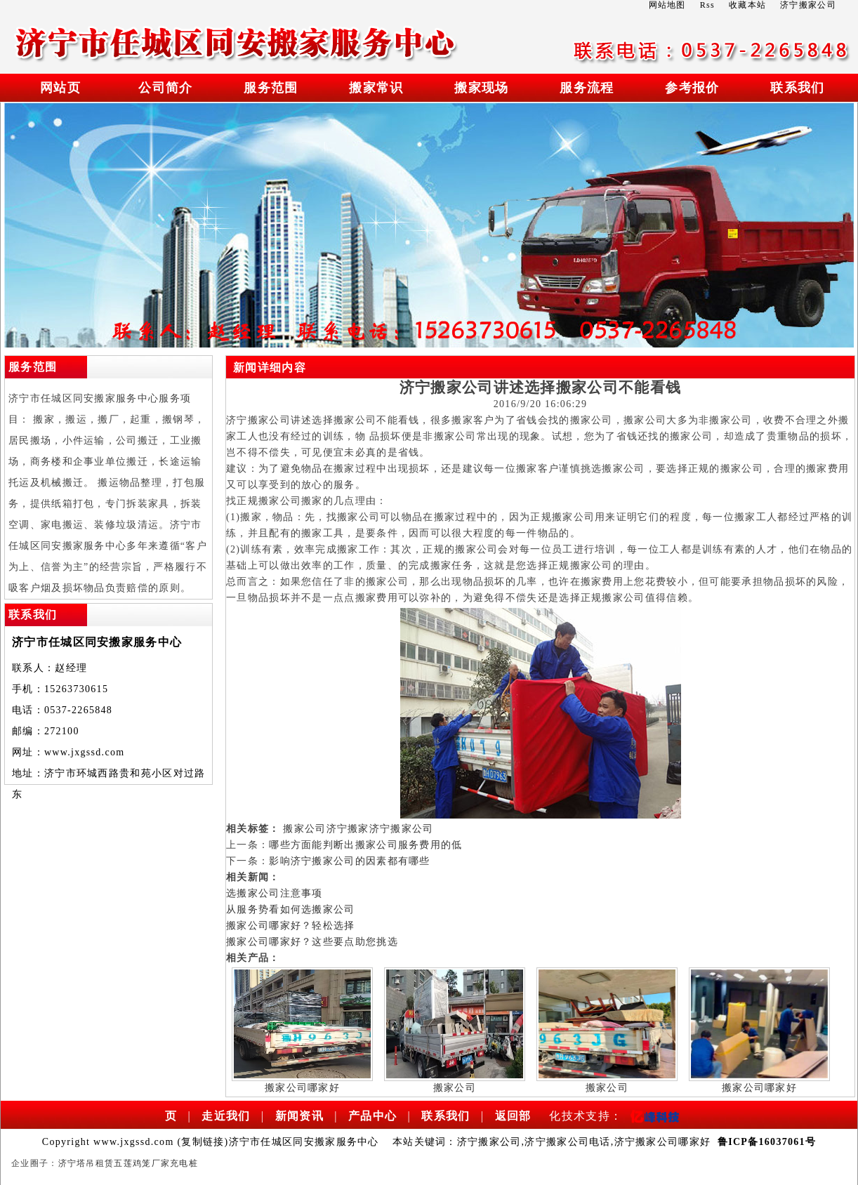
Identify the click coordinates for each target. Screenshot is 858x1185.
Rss (707, 5)
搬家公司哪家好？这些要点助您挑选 (312, 941)
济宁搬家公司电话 (567, 1142)
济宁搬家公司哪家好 (662, 1142)
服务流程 (587, 88)
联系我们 (797, 88)
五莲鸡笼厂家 (142, 1163)
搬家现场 (481, 88)
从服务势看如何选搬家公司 (290, 909)
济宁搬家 (347, 828)
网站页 (60, 88)
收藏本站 (747, 5)
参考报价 (692, 88)
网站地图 (667, 5)
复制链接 (202, 1142)
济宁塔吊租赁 (86, 1163)
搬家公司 (304, 828)
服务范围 (271, 88)
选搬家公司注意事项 (274, 893)
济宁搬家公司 (401, 828)
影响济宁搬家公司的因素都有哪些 (349, 861)
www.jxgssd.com (84, 752)
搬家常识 (376, 88)
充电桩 (184, 1163)
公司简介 (165, 88)
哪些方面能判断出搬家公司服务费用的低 (365, 845)
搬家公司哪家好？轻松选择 (290, 925)
